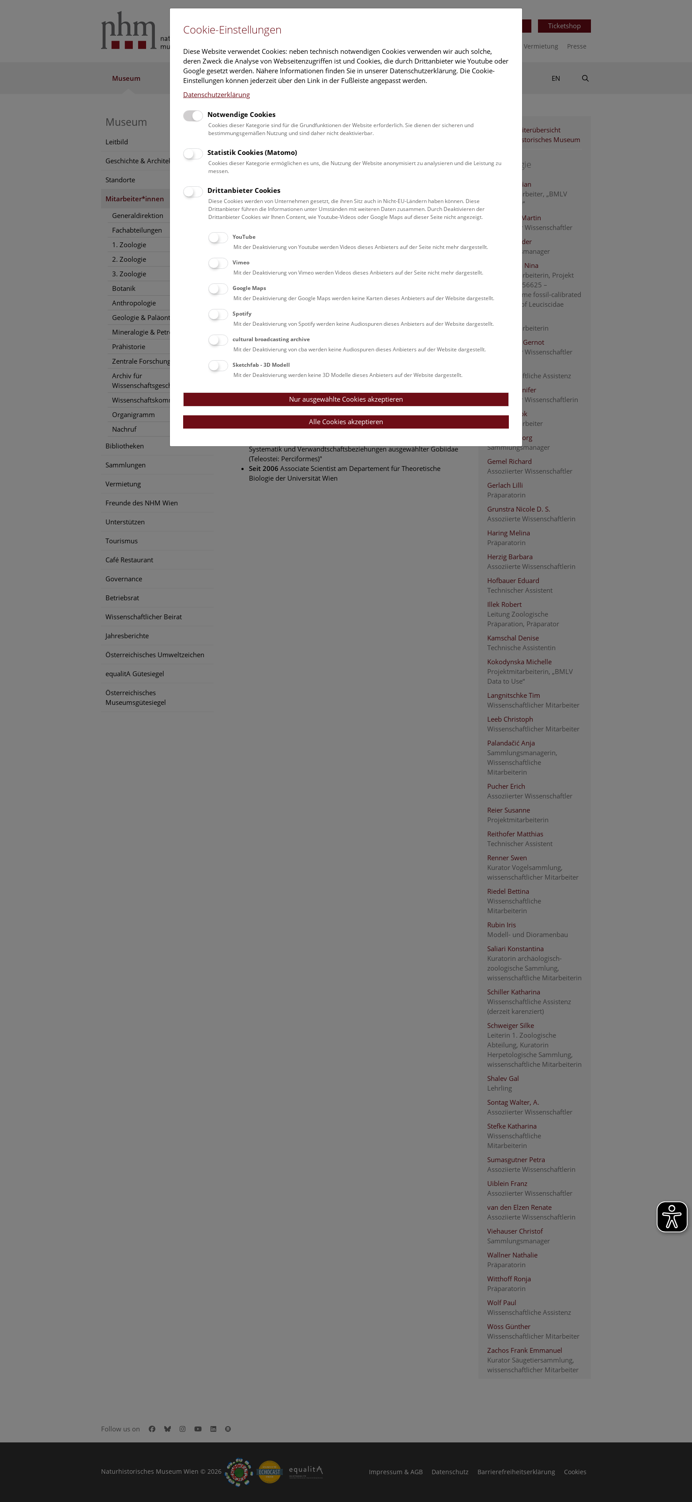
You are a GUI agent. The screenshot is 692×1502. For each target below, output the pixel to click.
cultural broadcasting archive (271, 339)
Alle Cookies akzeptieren (346, 421)
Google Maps (249, 288)
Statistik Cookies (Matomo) (252, 152)
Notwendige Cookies (241, 114)
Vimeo (241, 262)
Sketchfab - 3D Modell (261, 365)
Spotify (242, 313)
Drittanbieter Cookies (243, 190)
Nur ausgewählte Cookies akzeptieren (346, 399)
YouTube (244, 237)
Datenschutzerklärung (216, 94)
